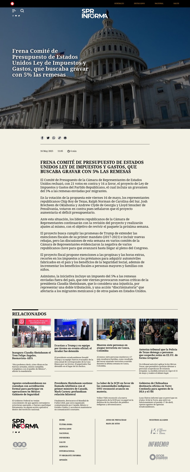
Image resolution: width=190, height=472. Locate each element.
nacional (64, 433)
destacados (65, 429)
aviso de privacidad (116, 420)
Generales (130, 3)
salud (62, 442)
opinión (63, 460)
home (62, 420)
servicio (63, 446)
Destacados (150, 3)
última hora (65, 424)
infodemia (64, 437)
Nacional (170, 3)
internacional (67, 451)
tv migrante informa (70, 455)
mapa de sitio (113, 424)
